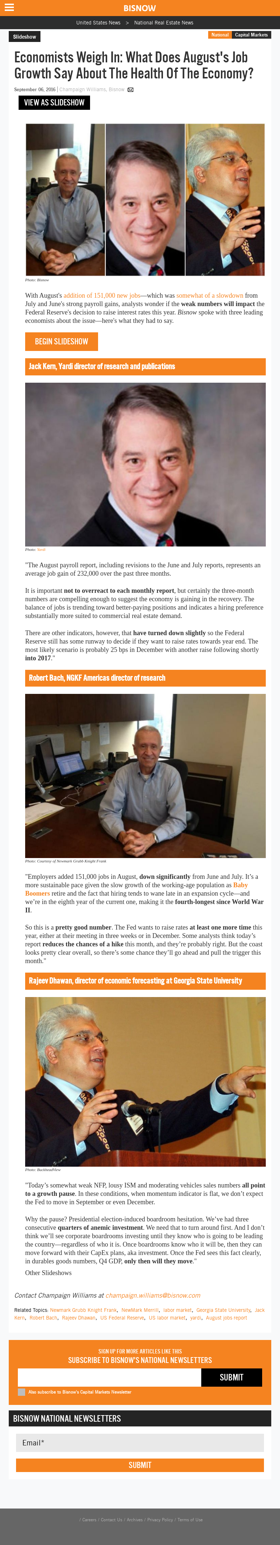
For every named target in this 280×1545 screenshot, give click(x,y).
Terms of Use (190, 1519)
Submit (140, 1465)
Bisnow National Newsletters (67, 1418)
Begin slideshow (61, 341)
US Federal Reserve (122, 1318)
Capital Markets (251, 35)
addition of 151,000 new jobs (102, 295)
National (220, 35)
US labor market (167, 1318)
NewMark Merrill (140, 1310)
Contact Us (111, 1519)
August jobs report (226, 1318)
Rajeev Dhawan (79, 1318)
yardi (195, 1318)
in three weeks (118, 935)
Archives (135, 1519)
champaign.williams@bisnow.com (152, 1295)
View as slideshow (54, 102)
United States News (98, 23)
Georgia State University (223, 1310)
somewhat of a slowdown (209, 295)
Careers (89, 1519)
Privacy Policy (160, 1519)
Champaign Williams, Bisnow (92, 89)
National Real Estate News (163, 23)
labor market (177, 1310)
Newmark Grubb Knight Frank (83, 1310)
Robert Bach (43, 1318)
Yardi (41, 549)
